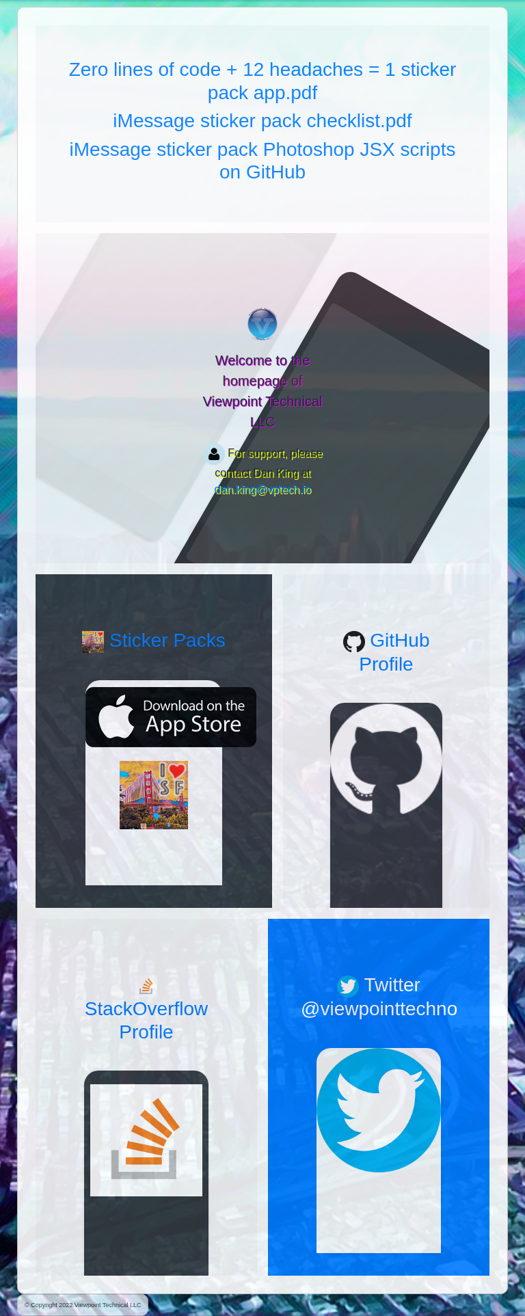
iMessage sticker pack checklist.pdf (262, 120)
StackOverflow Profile (146, 1009)
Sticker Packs (153, 640)
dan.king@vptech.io (263, 489)
